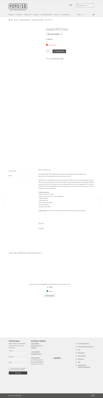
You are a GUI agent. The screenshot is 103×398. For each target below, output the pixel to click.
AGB (79, 362)
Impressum (81, 359)
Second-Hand (64, 14)
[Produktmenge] (48, 51)
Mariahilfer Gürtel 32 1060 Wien (36, 346)
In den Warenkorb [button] (49, 295)
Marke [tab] (10, 175)
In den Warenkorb (59, 51)
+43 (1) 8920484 (35, 352)
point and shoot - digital (37, 19)
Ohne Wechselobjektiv (25, 19)
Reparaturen (81, 353)
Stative (56, 14)
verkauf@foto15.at (36, 354)
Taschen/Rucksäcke (46, 14)
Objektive (19, 14)
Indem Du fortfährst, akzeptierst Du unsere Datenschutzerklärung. (17, 369)
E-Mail (10, 362)
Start (12, 19)
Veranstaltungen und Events (85, 346)
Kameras (11, 14)
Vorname (11, 350)
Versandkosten (82, 356)
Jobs (79, 349)
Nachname (11, 356)
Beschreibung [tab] (12, 171)
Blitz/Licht (27, 14)
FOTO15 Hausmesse (83, 343)
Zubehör (35, 14)
